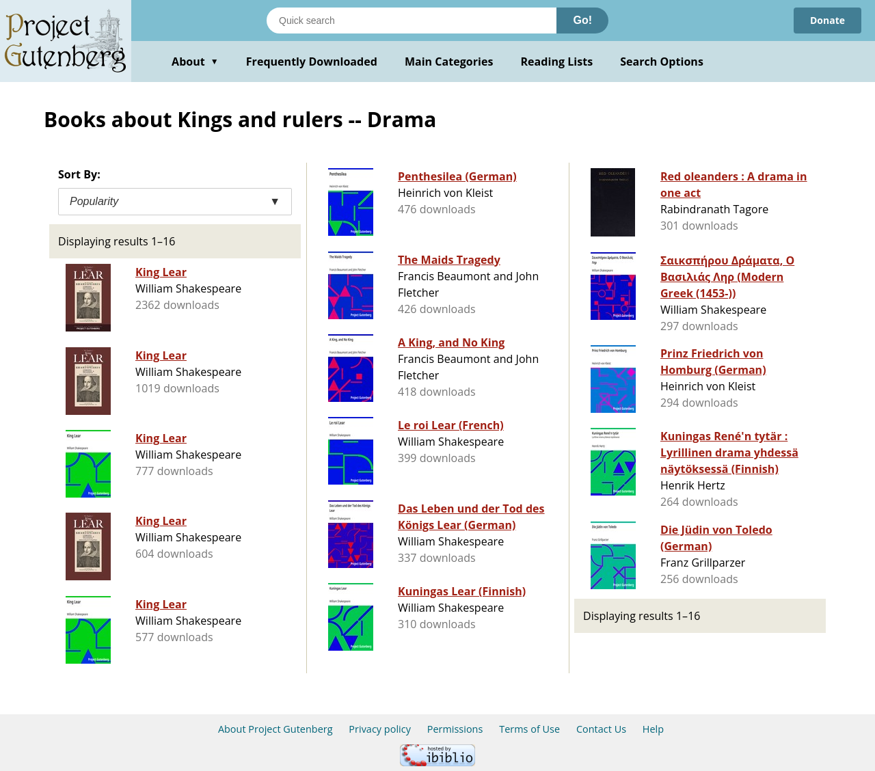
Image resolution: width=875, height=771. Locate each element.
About (195, 61)
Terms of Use (529, 728)
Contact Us (601, 728)
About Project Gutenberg (275, 728)
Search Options (661, 61)
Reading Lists (557, 61)
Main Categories (449, 61)
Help (653, 728)
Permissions (455, 728)
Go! (582, 20)
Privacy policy (380, 728)
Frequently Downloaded (311, 61)
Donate (827, 20)
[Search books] (411, 20)
